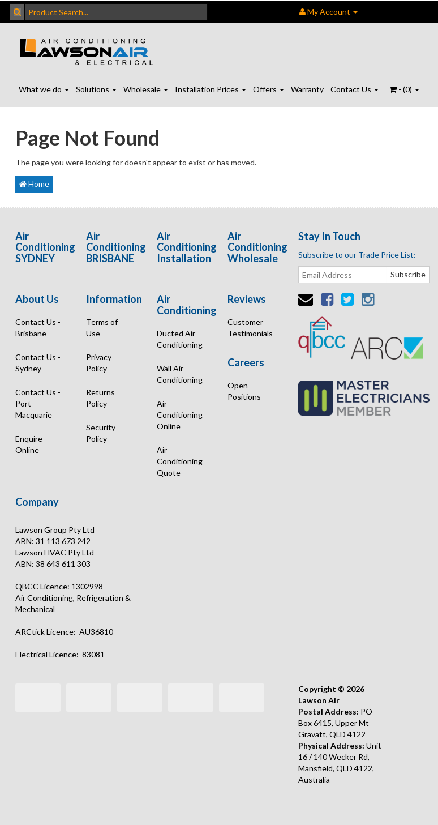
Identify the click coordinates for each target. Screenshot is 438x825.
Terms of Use (102, 327)
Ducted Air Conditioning (180, 338)
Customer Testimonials (250, 327)
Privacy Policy (98, 362)
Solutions (96, 89)
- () (404, 89)
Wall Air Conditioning (180, 374)
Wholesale (145, 89)
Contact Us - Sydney (38, 362)
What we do (44, 89)
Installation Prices (210, 89)
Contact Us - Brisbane (38, 327)
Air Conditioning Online (180, 415)
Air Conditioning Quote (180, 461)
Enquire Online (28, 444)
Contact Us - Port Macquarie (38, 403)
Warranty (307, 89)
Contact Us (354, 89)
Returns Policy (100, 397)
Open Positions (244, 391)
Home (34, 184)
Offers (268, 89)
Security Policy (100, 432)
